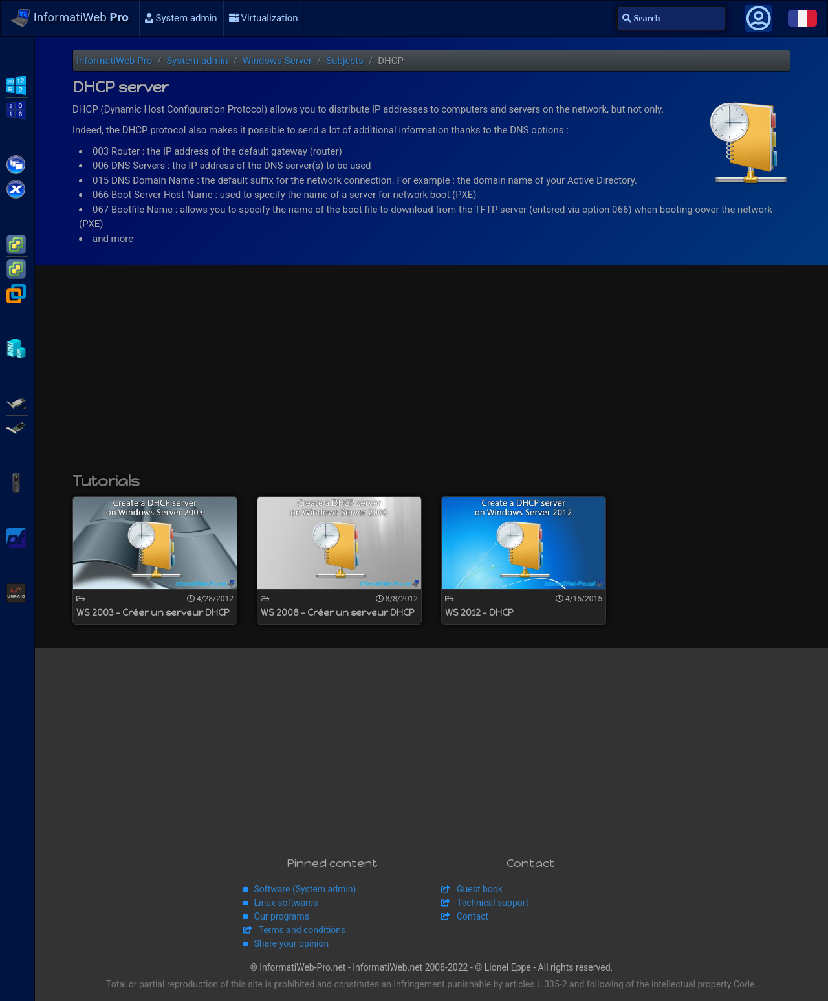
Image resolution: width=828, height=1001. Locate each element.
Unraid (17, 591)
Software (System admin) (305, 889)
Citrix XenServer (17, 188)
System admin (181, 18)
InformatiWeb (70, 18)
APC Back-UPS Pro (17, 481)
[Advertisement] (431, 375)
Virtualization (263, 18)
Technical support (492, 903)
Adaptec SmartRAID (17, 402)
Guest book (480, 889)
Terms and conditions (302, 930)
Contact (472, 916)
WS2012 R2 (17, 84)
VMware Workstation (17, 292)
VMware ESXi (17, 243)
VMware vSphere (17, 267)
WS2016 (17, 108)
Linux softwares (286, 903)
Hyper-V (17, 347)
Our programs (281, 916)
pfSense (17, 536)
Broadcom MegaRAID (17, 426)
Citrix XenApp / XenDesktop (17, 163)
